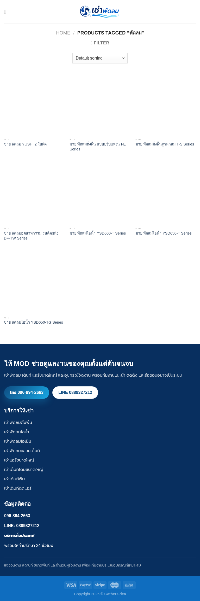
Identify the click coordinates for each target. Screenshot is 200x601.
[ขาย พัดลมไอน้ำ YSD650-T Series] (165, 193)
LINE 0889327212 (75, 392)
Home (63, 33)
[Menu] (7, 11)
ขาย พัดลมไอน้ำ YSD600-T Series (98, 233)
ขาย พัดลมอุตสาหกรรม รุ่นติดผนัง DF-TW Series (31, 235)
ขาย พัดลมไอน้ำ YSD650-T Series (163, 233)
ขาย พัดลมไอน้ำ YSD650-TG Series (33, 322)
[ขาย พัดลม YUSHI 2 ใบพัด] (34, 104)
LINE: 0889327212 (21, 525)
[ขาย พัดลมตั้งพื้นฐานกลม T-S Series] (165, 104)
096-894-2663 (17, 516)
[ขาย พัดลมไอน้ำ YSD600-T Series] (100, 193)
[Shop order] (100, 58)
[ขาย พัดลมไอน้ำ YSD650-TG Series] (34, 282)
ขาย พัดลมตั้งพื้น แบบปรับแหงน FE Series (98, 146)
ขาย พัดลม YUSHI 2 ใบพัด (25, 144)
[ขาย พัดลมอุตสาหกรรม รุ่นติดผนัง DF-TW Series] (34, 193)
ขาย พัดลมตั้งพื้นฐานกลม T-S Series (164, 144)
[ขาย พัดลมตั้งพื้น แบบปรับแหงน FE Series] (100, 104)
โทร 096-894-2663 (26, 392)
